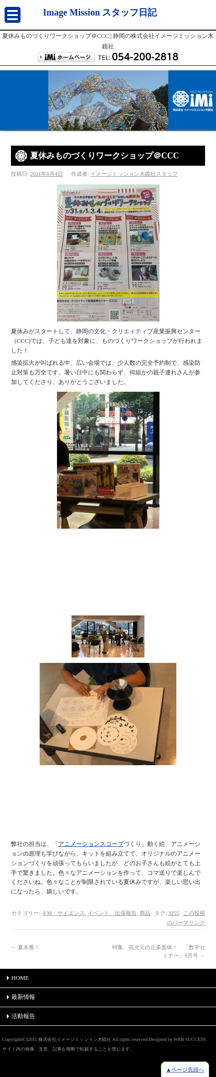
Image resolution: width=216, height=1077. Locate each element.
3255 (173, 913)
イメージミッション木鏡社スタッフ (134, 174)
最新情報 (23, 996)
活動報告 (23, 1016)
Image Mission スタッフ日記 (100, 12)
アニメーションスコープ (90, 844)
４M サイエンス (63, 913)
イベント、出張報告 (112, 913)
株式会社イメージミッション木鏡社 (74, 1039)
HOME (20, 977)
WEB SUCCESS (190, 1039)
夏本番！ (25, 947)
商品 (144, 913)
